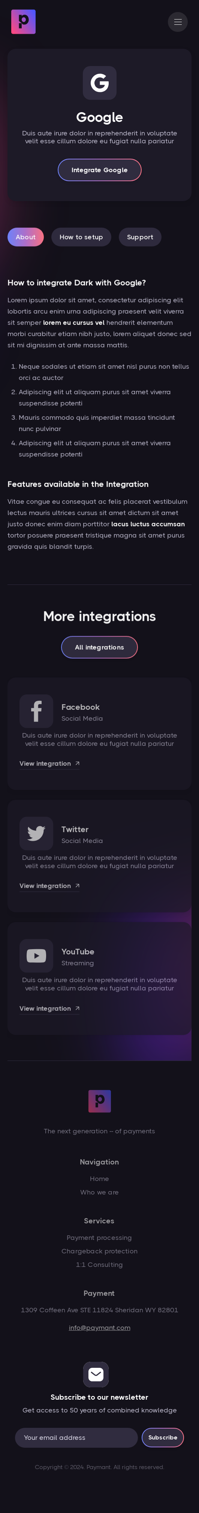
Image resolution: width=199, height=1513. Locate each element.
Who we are (99, 1192)
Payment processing (99, 1237)
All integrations (99, 649)
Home (99, 1178)
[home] (23, 21)
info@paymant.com (99, 1327)
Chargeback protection (99, 1251)
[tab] (25, 238)
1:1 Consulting (99, 1264)
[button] (178, 22)
